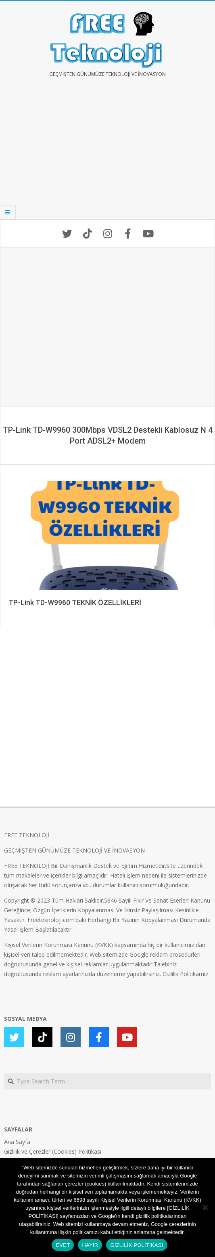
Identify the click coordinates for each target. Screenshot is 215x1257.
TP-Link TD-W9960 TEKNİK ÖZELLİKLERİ (74, 602)
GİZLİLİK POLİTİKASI (136, 1245)
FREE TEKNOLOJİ (26, 835)
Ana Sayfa (17, 1142)
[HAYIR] (205, 1207)
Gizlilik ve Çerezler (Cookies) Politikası (52, 1151)
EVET (63, 1245)
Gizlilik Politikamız (185, 974)
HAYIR (90, 1245)
